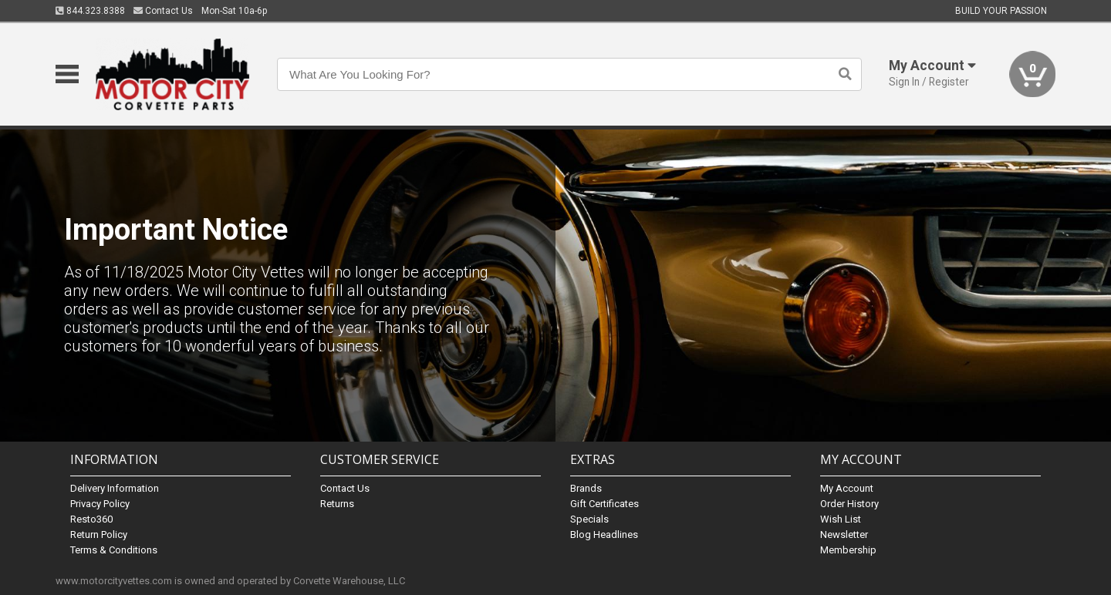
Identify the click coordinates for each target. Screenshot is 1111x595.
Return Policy (98, 534)
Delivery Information (114, 488)
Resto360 (91, 519)
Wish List (840, 519)
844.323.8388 (90, 10)
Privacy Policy (100, 503)
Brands (586, 488)
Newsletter (844, 534)
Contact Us (163, 10)
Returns (337, 503)
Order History (849, 503)
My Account (846, 488)
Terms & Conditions (113, 550)
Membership (848, 550)
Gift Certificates (604, 503)
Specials (589, 519)
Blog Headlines (604, 534)
